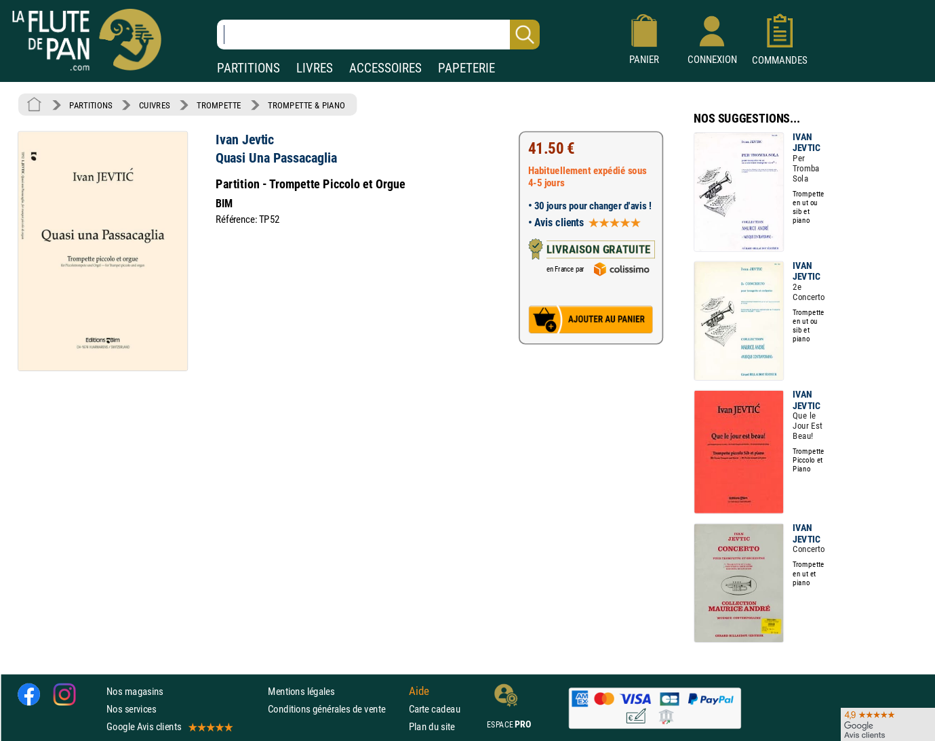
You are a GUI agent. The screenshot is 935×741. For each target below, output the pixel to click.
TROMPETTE (219, 105)
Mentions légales (301, 691)
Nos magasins (134, 691)
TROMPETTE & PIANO (306, 105)
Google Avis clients (168, 726)
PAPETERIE (466, 68)
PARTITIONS (248, 68)
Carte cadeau (434, 709)
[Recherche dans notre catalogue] (378, 34)
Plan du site (432, 726)
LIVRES (314, 68)
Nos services (131, 709)
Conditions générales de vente (335, 709)
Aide (419, 691)
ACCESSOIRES (385, 68)
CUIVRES (154, 105)
